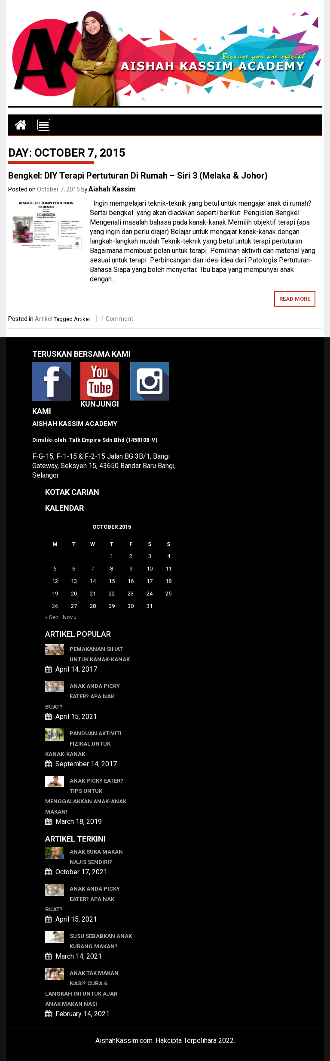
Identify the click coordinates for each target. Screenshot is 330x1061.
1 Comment (117, 318)
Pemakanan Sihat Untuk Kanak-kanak (100, 654)
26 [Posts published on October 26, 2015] (55, 606)
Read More (294, 299)
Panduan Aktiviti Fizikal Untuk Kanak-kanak (83, 743)
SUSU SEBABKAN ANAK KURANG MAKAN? (101, 941)
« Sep (52, 617)
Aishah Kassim (112, 189)
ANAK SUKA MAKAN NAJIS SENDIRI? (96, 856)
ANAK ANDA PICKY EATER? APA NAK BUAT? (82, 696)
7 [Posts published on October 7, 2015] (92, 568)
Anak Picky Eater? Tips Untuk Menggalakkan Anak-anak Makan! (85, 796)
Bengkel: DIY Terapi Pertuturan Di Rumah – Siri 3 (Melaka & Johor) (138, 175)
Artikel (43, 318)
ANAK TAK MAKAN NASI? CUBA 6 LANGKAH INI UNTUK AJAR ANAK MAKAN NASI (82, 988)
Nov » (69, 617)
